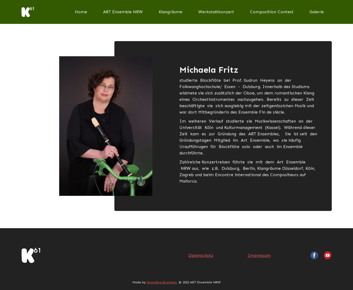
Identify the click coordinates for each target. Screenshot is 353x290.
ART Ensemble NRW (123, 11)
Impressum (259, 255)
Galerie (316, 11)
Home (81, 11)
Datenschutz (200, 255)
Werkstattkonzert (216, 11)
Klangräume (170, 11)
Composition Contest (272, 11)
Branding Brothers (162, 282)
